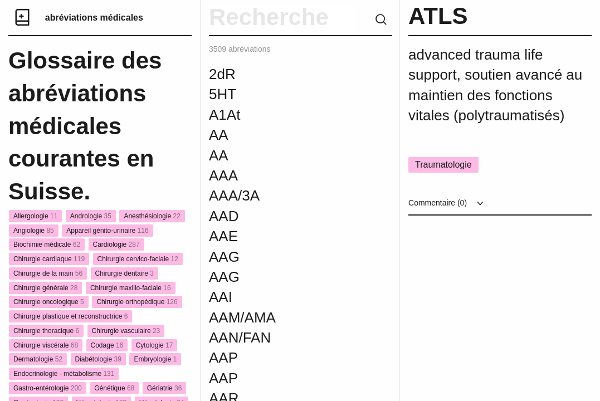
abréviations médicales (94, 17)
